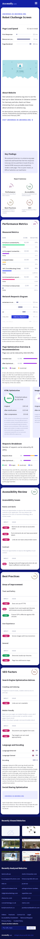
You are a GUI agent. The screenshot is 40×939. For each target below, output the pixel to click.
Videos (4, 915)
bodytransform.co (8, 908)
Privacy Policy (6, 921)
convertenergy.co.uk (9, 903)
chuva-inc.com (7, 898)
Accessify (9, 3)
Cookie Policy (18, 921)
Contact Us (21, 915)
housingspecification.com (11, 879)
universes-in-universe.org (14, 14)
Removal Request (26, 918)
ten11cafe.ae (6, 874)
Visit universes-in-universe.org (17, 120)
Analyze (31, 928)
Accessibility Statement (10, 918)
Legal (29, 915)
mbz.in (4, 884)
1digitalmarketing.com (10, 893)
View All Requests (20, 317)
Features (12, 915)
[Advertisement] (19, 54)
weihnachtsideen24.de (9, 888)
